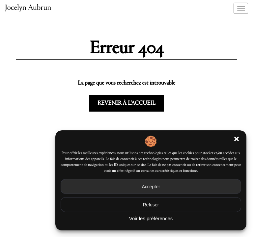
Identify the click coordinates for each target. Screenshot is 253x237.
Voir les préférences (151, 218)
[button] (236, 139)
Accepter (151, 186)
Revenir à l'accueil (126, 103)
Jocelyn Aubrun (28, 8)
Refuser (151, 204)
